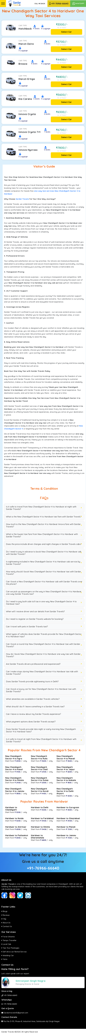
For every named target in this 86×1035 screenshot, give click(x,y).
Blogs (4, 911)
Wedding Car (7, 955)
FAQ (3, 919)
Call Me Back (39, 3)
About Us (5, 923)
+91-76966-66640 (58, 3)
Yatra (4, 959)
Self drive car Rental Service (14, 952)
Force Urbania (8, 937)
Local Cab (6, 944)
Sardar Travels (22, 199)
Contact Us (6, 926)
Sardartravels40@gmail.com (14, 1013)
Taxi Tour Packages (10, 948)
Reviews (5, 915)
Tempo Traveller (9, 940)
